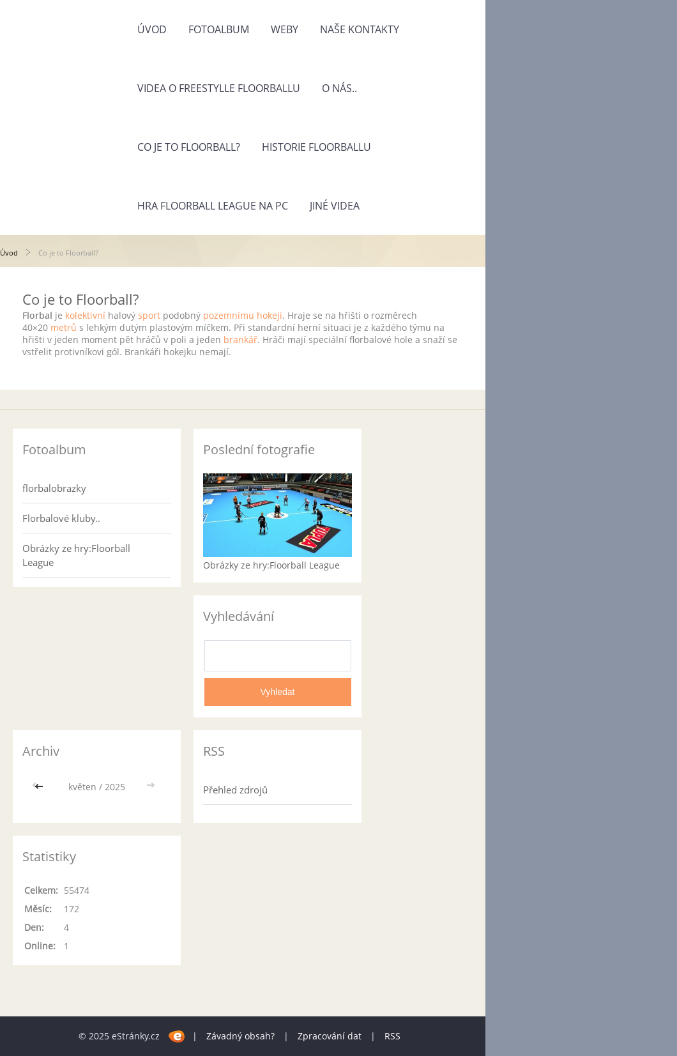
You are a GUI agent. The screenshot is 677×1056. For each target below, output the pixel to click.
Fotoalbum (218, 29)
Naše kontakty (359, 29)
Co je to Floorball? (188, 147)
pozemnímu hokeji (242, 315)
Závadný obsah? (240, 1036)
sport (149, 315)
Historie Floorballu (316, 147)
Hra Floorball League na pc (212, 206)
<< (40, 787)
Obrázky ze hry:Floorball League (76, 555)
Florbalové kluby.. (61, 518)
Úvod (152, 29)
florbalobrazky (54, 488)
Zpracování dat (329, 1036)
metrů (63, 327)
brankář (240, 339)
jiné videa (335, 206)
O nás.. (339, 88)
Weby (284, 29)
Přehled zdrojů (235, 789)
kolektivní (85, 315)
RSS (392, 1036)
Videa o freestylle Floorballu (218, 88)
